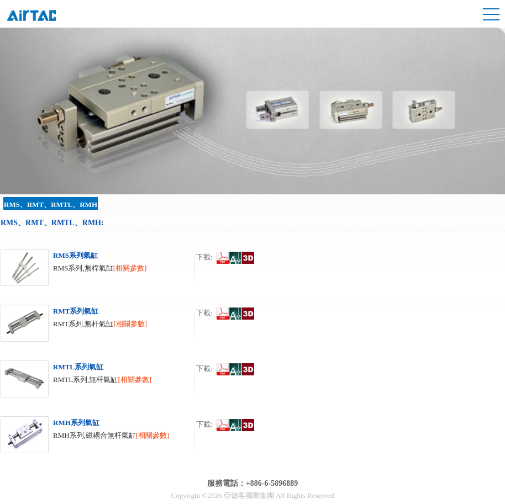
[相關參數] (130, 268)
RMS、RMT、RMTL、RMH (50, 204)
